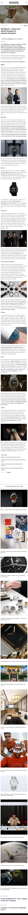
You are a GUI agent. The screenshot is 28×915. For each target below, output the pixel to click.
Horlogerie (4, 25)
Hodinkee (19, 403)
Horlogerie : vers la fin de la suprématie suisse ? (11, 457)
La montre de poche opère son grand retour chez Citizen (12, 865)
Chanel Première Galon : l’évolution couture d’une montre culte (14, 661)
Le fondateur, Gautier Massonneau (11, 416)
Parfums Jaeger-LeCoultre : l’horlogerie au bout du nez (12, 837)
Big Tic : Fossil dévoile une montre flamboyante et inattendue (13, 509)
